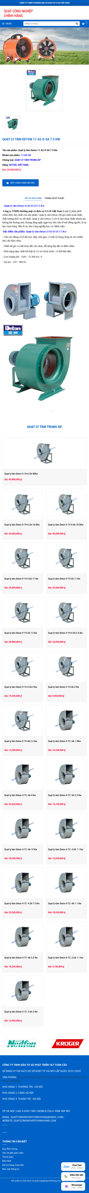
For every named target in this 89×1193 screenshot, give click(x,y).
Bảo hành (6, 1161)
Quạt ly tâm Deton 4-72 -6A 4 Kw (20, 795)
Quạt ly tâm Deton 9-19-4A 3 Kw (63, 687)
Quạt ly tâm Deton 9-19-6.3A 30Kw (21, 474)
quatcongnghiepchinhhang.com (35, 1120)
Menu (7, 23)
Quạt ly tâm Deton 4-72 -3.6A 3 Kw (21, 1011)
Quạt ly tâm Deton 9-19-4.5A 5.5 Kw (65, 633)
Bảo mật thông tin (11, 1169)
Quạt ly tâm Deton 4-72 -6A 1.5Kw (64, 741)
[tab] (33, 198)
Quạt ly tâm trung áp (28, 160)
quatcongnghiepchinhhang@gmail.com (37, 1117)
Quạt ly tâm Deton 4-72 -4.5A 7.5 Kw (21, 903)
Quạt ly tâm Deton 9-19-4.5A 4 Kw (20, 687)
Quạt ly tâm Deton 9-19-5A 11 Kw (64, 579)
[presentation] (5, 46)
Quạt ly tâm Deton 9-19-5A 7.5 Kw (20, 633)
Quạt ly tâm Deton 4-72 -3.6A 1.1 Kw (65, 957)
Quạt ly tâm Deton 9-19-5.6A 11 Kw (21, 579)
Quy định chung (9, 1149)
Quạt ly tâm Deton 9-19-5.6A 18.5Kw (65, 524)
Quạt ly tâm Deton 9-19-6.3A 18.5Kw (22, 524)
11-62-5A (26, 155)
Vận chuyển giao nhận (12, 1153)
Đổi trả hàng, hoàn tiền (13, 1165)
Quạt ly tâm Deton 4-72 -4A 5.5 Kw (21, 957)
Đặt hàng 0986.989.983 (20, 183)
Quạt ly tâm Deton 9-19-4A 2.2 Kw (20, 741)
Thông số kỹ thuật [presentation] (54, 198)
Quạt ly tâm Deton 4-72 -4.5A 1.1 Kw (65, 849)
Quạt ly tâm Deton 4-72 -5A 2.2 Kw (64, 795)
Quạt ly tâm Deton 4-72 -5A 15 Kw (20, 849)
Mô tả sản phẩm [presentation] (33, 198)
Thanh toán (7, 1157)
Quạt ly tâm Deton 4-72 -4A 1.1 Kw (64, 903)
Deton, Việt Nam (18, 165)
